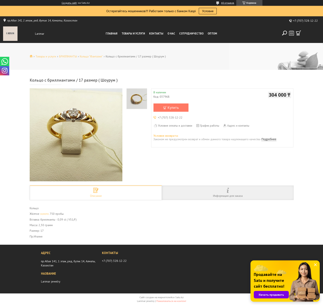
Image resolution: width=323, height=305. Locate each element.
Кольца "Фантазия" (91, 56)
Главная (111, 33)
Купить (173, 107)
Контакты (156, 33)
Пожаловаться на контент (171, 301)
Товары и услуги (133, 33)
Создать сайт (69, 2)
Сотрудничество (191, 33)
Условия (207, 11)
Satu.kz (179, 297)
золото (44, 214)
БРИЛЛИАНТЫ (68, 56)
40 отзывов (227, 2)
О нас (171, 33)
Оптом (212, 33)
